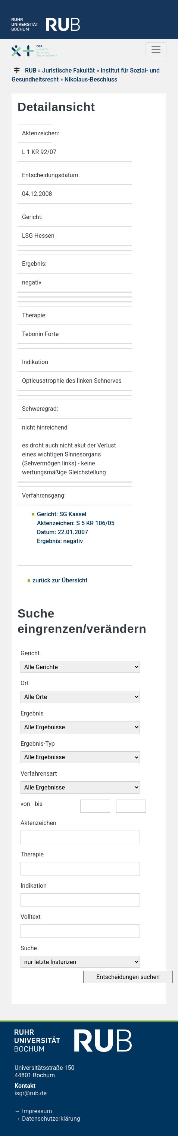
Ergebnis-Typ (38, 743)
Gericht (30, 653)
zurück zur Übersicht (59, 580)
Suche (29, 948)
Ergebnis (32, 713)
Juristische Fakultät (68, 70)
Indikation (34, 885)
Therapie (32, 854)
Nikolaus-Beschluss (91, 79)
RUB (31, 70)
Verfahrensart (39, 773)
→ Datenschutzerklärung (47, 1118)
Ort (25, 683)
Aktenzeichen (38, 822)
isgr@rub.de (31, 1093)
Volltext (31, 916)
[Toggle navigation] (156, 49)
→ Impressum (33, 1111)
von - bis (32, 803)
